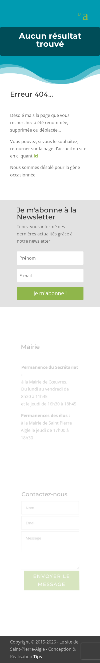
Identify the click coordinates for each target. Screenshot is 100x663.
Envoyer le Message (51, 580)
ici (36, 156)
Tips (37, 657)
